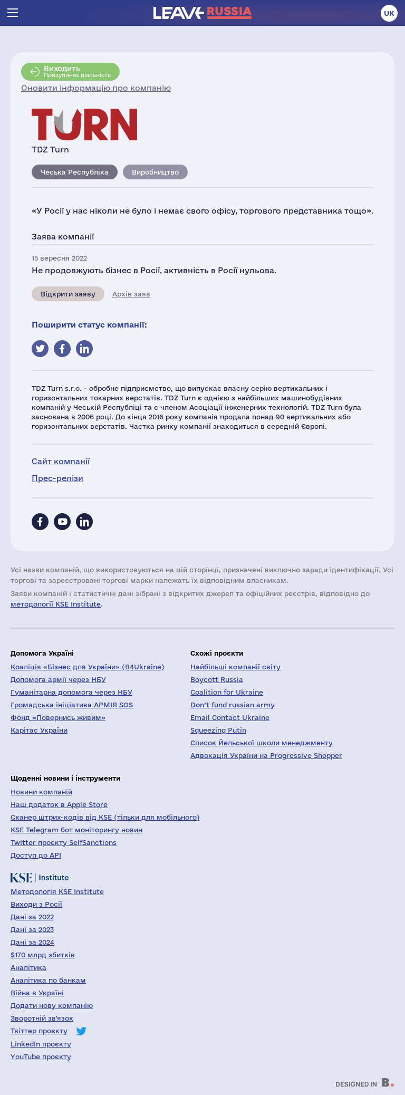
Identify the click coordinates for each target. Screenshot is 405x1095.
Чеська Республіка (75, 172)
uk (389, 13)
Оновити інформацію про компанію (96, 87)
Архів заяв (131, 293)
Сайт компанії (61, 461)
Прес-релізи (57, 478)
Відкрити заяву (68, 293)
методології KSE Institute (56, 604)
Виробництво (155, 172)
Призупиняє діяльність (77, 71)
